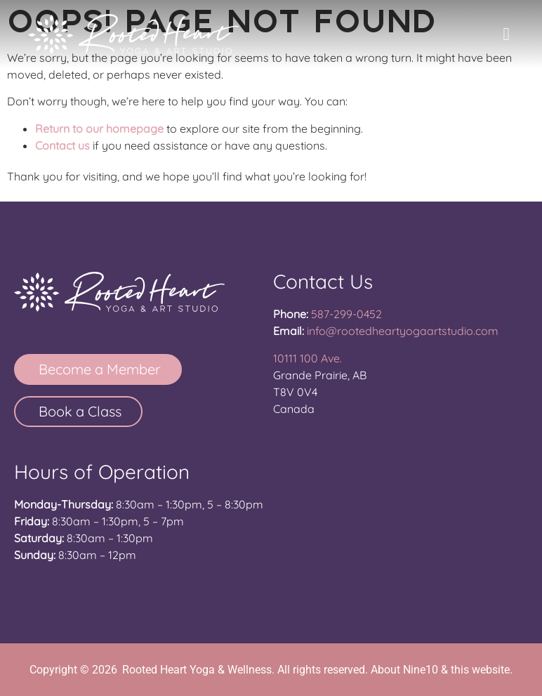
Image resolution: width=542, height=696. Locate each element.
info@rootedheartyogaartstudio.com (402, 331)
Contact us (62, 145)
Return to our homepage (99, 129)
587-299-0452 (346, 314)
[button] (506, 34)
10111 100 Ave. (307, 358)
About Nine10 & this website (440, 669)
